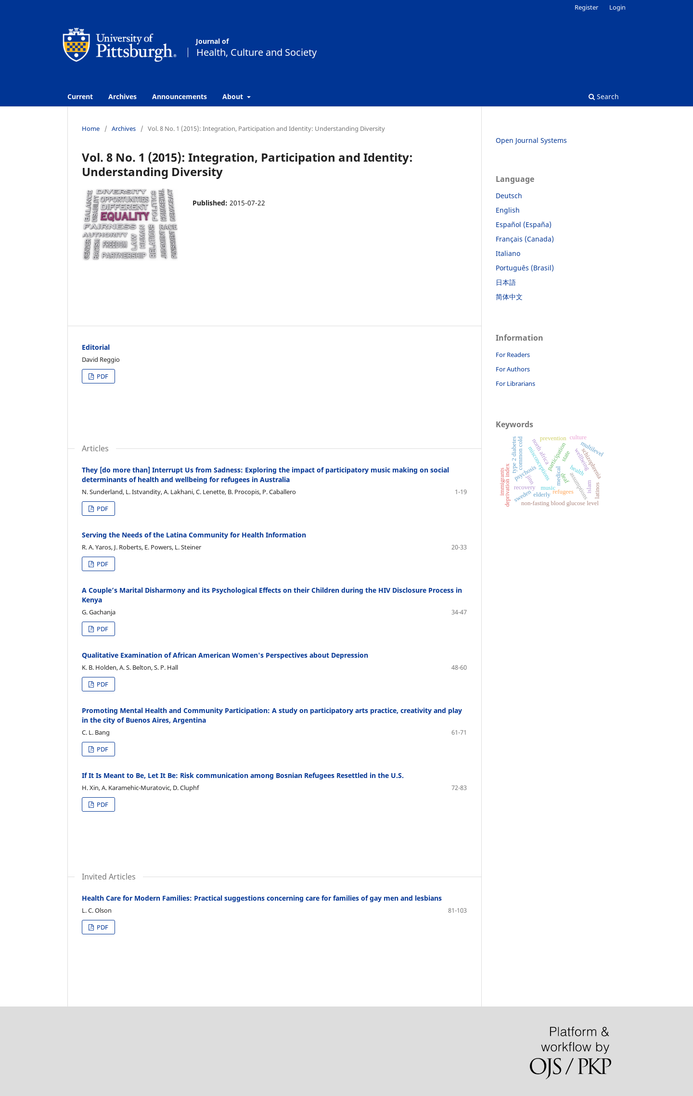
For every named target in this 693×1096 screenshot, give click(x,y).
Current (80, 96)
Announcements (179, 96)
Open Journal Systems (531, 140)
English (508, 210)
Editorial (96, 347)
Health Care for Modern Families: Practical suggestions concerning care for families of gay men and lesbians (262, 898)
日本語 (506, 282)
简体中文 (509, 296)
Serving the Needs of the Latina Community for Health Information (194, 534)
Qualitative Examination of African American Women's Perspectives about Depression (225, 655)
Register (586, 7)
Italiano (508, 253)
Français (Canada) (525, 238)
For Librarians (515, 383)
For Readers (513, 354)
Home (91, 128)
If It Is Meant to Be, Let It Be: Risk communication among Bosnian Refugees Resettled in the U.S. (243, 775)
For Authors (513, 369)
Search (604, 96)
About (233, 96)
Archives (122, 96)
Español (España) (524, 224)
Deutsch (509, 195)
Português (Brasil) (525, 267)
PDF (101, 376)
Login (617, 7)
